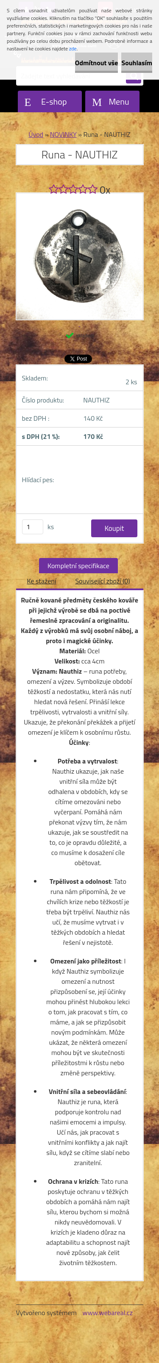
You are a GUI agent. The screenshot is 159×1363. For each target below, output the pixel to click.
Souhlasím (136, 63)
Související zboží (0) (102, 581)
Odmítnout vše (96, 63)
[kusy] (32, 526)
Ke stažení (41, 581)
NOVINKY (63, 134)
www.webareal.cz (107, 1312)
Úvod (35, 134)
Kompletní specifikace (78, 566)
